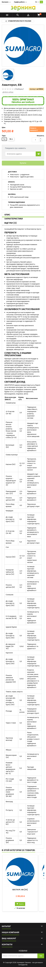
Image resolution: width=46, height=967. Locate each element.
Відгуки (10, 223)
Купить (20, 904)
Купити (23, 163)
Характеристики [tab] (13, 218)
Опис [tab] (7, 214)
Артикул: (33, 89)
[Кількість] (35, 140)
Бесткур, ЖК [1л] (20, 889)
